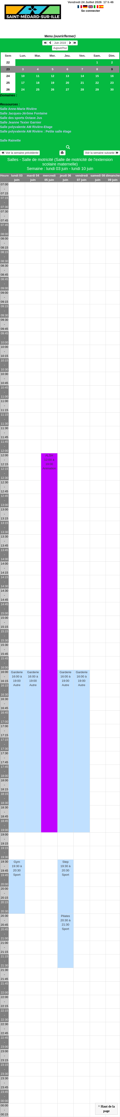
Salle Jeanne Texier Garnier (20, 122)
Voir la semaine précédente (19, 152)
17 (23, 82)
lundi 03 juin (16, 178)
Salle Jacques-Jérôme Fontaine (23, 113)
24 (8, 76)
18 (38, 82)
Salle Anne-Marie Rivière (18, 109)
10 (23, 76)
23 (8, 69)
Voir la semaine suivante (102, 152)
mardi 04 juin (33, 178)
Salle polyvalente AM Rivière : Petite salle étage (35, 131)
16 (112, 76)
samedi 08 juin (97, 178)
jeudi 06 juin (65, 178)
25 (8, 82)
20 (67, 82)
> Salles (6, 100)
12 (52, 76)
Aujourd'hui (60, 48)
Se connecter (90, 10)
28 (82, 89)
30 (112, 89)
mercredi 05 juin (49, 178)
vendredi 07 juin (81, 178)
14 (82, 76)
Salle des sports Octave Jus (21, 118)
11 (38, 76)
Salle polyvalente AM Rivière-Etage (26, 127)
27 (67, 89)
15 (97, 76)
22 (8, 62)
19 (52, 82)
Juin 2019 (60, 42)
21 (82, 82)
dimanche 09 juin (113, 178)
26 (8, 89)
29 (97, 89)
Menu (60, 36)
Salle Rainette (10, 140)
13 (67, 76)
